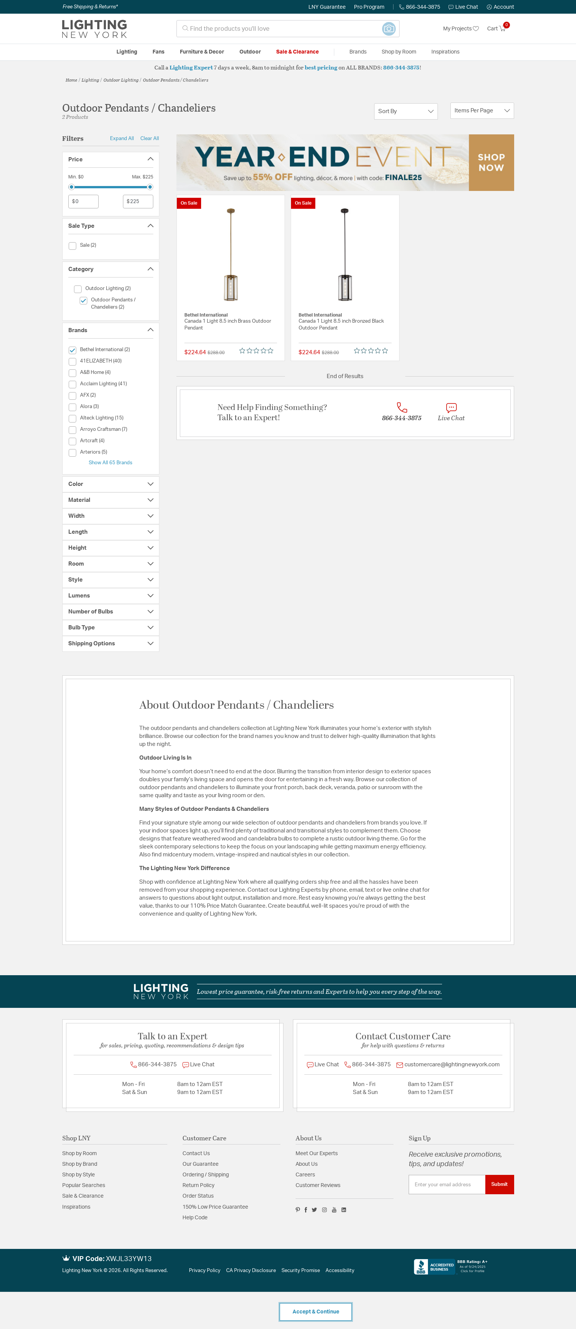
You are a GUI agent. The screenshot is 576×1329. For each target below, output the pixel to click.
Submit (499, 1184)
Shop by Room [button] (399, 52)
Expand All (122, 138)
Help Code (195, 1217)
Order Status (198, 1196)
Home (71, 79)
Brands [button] (358, 52)
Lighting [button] (126, 52)
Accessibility (340, 1270)
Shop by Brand (79, 1164)
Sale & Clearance (83, 1196)
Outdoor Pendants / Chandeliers (175, 79)
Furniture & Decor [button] (202, 52)
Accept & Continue (316, 1312)
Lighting (90, 79)
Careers (305, 1175)
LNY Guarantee (327, 7)
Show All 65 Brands (110, 462)
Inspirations (76, 1207)
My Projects (461, 29)
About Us (307, 1164)
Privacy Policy (204, 1270)
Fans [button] (159, 52)
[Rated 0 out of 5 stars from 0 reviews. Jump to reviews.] (258, 350)
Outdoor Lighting (121, 79)
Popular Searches (83, 1185)
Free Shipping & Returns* (90, 6)
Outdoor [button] (250, 52)
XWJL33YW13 (129, 1259)
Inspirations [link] (445, 52)
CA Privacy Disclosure (251, 1270)
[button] (500, 7)
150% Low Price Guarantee (215, 1207)
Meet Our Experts (317, 1153)
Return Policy (198, 1185)
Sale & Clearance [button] (297, 52)
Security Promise (301, 1270)
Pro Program (369, 7)
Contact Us (196, 1153)
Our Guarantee (201, 1164)
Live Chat (463, 7)
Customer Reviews (318, 1185)
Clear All (149, 138)
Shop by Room (79, 1153)
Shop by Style (78, 1175)
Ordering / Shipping (206, 1175)
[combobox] (288, 28)
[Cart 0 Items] (500, 29)
